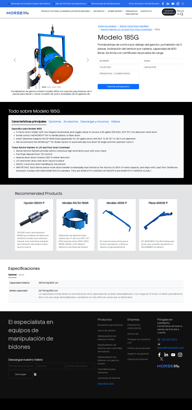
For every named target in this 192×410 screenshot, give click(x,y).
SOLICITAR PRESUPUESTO (169, 12)
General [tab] (12, 275)
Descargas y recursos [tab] (94, 121)
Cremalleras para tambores (106, 371)
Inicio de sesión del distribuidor (144, 3)
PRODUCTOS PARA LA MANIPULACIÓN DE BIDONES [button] (65, 11)
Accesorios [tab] (70, 121)
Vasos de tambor (107, 330)
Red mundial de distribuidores (104, 3)
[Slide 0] (44, 87)
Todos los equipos (107, 26)
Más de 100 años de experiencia (69, 3)
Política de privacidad (138, 348)
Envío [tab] (21, 275)
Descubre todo (106, 383)
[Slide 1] (49, 87)
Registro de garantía (138, 354)
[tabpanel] (96, 149)
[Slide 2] (54, 87)
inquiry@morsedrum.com (170, 347)
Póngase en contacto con (138, 341)
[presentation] (163, 76)
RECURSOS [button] (99, 11)
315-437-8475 (169, 339)
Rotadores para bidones (110, 325)
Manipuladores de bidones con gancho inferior (108, 360)
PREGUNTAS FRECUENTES (132, 12)
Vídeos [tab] (115, 121)
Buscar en (180, 13)
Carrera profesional (137, 359)
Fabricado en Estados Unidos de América (29, 3)
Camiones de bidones (109, 378)
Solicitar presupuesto (118, 86)
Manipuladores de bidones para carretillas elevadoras (110, 348)
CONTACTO (146, 11)
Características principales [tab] (29, 121)
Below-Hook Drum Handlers (134, 26)
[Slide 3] (59, 87)
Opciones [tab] (54, 121)
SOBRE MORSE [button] (115, 11)
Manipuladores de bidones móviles (107, 338)
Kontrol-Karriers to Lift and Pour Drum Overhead (126, 29)
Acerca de (133, 334)
